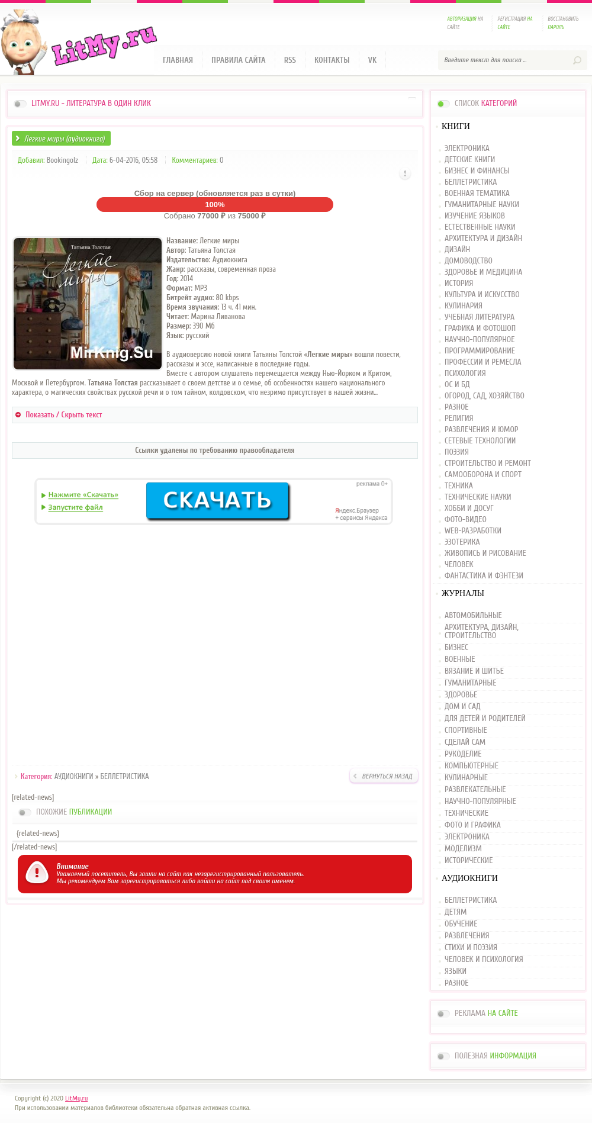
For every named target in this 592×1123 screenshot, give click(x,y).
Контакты (332, 60)
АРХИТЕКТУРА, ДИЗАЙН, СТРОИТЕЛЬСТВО (482, 632)
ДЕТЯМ (455, 912)
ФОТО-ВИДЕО (466, 520)
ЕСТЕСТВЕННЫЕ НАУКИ (480, 227)
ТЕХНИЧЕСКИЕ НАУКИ (478, 497)
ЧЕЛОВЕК (459, 565)
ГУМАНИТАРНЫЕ (470, 683)
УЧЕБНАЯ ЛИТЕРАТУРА (479, 317)
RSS (290, 60)
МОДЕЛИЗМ (463, 849)
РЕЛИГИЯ (459, 418)
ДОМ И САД (463, 707)
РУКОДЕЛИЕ (463, 754)
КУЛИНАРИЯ (463, 306)
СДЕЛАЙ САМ (465, 742)
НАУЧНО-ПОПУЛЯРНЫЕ (480, 801)
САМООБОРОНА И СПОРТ (483, 475)
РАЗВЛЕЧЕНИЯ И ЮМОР (482, 430)
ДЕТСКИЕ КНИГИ (470, 160)
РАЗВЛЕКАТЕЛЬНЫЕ (475, 789)
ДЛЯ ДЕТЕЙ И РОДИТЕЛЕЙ (485, 718)
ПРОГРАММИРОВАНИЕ (480, 351)
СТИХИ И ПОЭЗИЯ (471, 948)
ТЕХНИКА (459, 486)
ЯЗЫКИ (455, 971)
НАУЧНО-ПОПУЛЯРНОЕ (480, 340)
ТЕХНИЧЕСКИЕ (466, 813)
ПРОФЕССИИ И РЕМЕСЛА (483, 362)
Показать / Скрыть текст (63, 414)
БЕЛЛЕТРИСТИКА (125, 776)
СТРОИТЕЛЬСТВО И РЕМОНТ (488, 463)
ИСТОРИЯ (459, 283)
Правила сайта (238, 60)
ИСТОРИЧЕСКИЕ (469, 860)
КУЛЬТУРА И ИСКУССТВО (482, 295)
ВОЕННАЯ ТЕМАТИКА (477, 193)
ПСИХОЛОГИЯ (465, 373)
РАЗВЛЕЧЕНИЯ (467, 936)
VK (372, 60)
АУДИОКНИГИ (74, 776)
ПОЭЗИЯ (457, 452)
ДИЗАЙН (457, 250)
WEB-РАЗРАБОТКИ (473, 531)
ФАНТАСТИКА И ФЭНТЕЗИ (484, 576)
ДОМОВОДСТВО (469, 261)
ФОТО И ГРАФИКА (473, 825)
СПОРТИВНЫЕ (466, 730)
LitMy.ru (76, 1098)
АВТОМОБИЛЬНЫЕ (473, 616)
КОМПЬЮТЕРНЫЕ (471, 766)
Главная (178, 60)
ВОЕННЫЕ (460, 659)
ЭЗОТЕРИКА (462, 542)
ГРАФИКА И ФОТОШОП (480, 328)
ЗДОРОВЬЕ (461, 695)
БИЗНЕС (456, 647)
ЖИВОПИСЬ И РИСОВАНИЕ (485, 553)
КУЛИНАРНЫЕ (466, 778)
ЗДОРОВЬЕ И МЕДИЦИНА (483, 272)
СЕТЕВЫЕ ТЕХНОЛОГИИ (480, 441)
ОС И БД (457, 385)
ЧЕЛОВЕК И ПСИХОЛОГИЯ (484, 959)
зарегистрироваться (150, 881)
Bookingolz (62, 160)
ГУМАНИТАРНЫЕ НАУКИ (482, 205)
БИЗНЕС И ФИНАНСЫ (477, 171)
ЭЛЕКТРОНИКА (467, 148)
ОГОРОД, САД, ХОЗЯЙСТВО (485, 396)
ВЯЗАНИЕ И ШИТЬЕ (474, 671)
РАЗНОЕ (457, 407)
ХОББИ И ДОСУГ (469, 508)
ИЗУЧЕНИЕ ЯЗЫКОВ (475, 216)
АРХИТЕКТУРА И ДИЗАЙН (483, 238)
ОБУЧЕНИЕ (461, 924)
